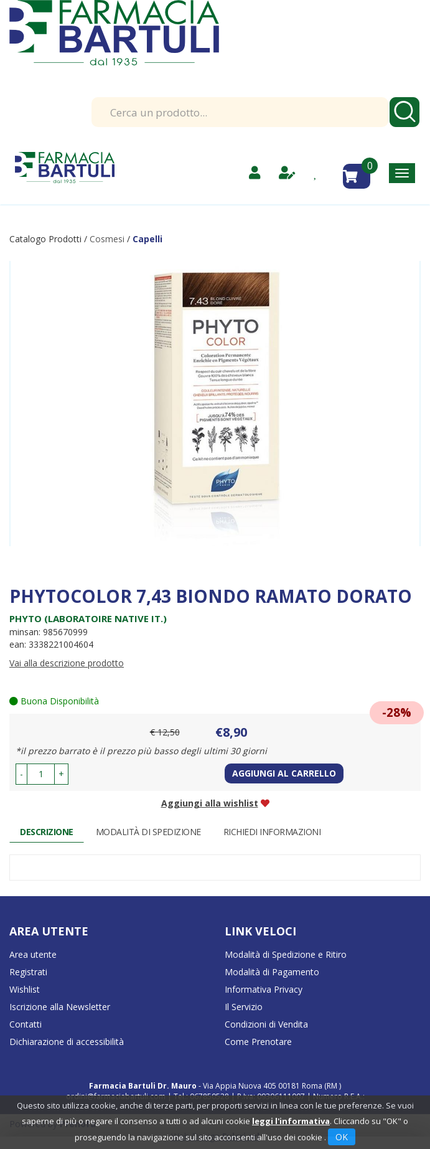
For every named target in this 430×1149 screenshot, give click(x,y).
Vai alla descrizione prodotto (66, 663)
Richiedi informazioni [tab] (272, 832)
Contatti (25, 1024)
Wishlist (24, 989)
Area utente (33, 954)
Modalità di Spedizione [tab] (148, 832)
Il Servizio (244, 1007)
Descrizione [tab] (46, 832)
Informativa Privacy (263, 989)
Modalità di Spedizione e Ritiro (286, 954)
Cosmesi (107, 239)
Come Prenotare (258, 1041)
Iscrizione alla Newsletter (59, 1007)
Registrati (28, 972)
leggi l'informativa (291, 1121)
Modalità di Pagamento (272, 972)
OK (341, 1137)
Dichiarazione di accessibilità (66, 1041)
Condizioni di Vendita (266, 1024)
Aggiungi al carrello (284, 773)
